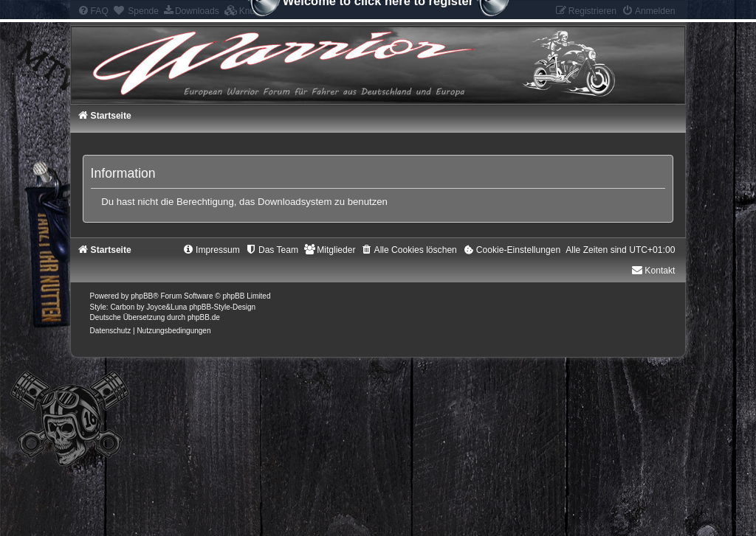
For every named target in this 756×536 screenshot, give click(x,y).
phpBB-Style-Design (222, 307)
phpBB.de (204, 317)
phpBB (142, 296)
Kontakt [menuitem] (653, 270)
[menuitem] (511, 250)
